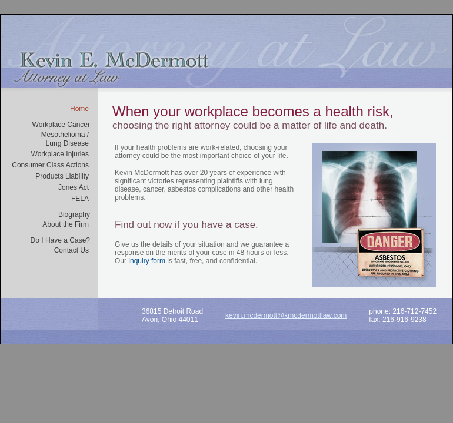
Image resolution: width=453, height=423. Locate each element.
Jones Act (73, 187)
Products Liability (62, 176)
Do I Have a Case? (60, 240)
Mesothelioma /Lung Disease (65, 138)
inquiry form (146, 261)
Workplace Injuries (60, 154)
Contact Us (71, 250)
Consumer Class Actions (50, 165)
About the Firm (65, 224)
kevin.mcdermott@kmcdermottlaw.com (286, 315)
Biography (74, 214)
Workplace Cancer (61, 124)
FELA (80, 198)
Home (79, 109)
